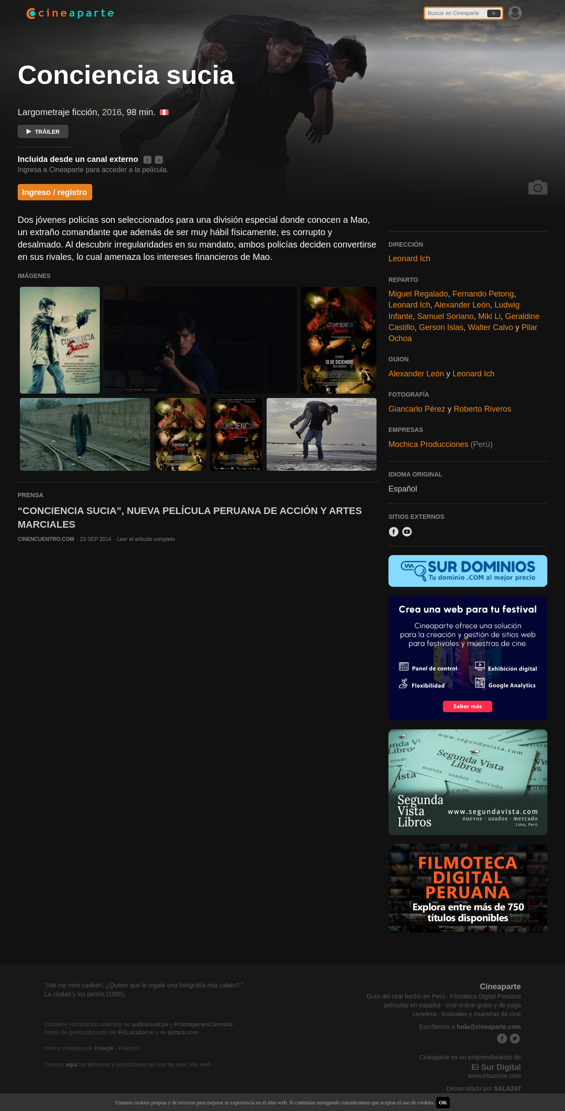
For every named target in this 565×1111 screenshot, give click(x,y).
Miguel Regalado (418, 293)
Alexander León (462, 304)
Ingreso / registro (54, 192)
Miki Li (489, 316)
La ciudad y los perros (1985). (85, 994)
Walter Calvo (490, 327)
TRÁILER (43, 131)
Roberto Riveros (482, 409)
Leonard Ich (409, 258)
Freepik (103, 1048)
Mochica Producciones (428, 444)
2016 (112, 112)
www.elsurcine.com (494, 1075)
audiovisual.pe (150, 1024)
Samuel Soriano (445, 316)
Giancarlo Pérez (416, 409)
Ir (494, 13)
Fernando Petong (483, 293)
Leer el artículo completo (146, 539)
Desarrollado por (483, 1088)
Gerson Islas (441, 327)
